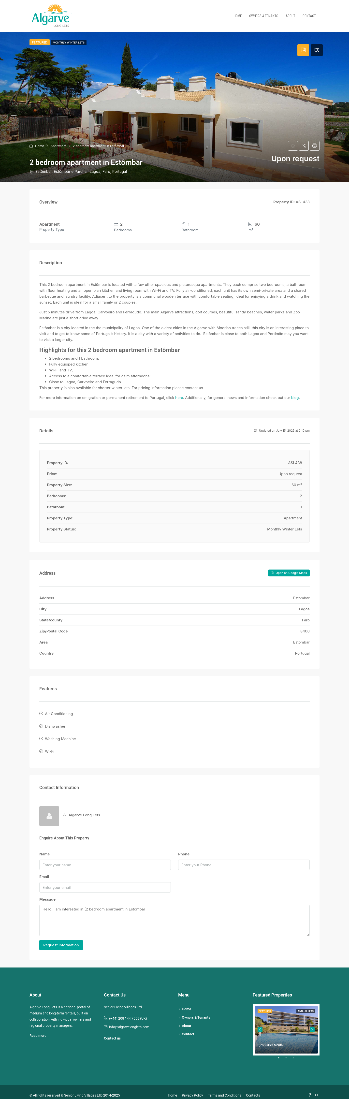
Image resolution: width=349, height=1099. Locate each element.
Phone (183, 847)
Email (44, 870)
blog (295, 397)
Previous (260, 1023)
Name (44, 847)
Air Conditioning (59, 713)
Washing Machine (60, 734)
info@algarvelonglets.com (129, 1020)
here (179, 397)
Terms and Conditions (224, 1088)
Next (312, 1023)
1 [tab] (281, 1052)
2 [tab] (288, 1052)
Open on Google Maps (289, 573)
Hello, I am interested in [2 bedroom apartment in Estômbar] (174, 913)
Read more (37, 1029)
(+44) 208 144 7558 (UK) (128, 1011)
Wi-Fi (49, 745)
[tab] (303, 50)
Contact (309, 16)
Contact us (112, 1031)
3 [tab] (295, 1052)
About (290, 16)
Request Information (61, 938)
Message (47, 892)
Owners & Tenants (263, 16)
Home (238, 16)
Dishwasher (55, 723)
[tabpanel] (286, 1023)
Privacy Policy (192, 1088)
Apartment (58, 146)
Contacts (253, 1088)
